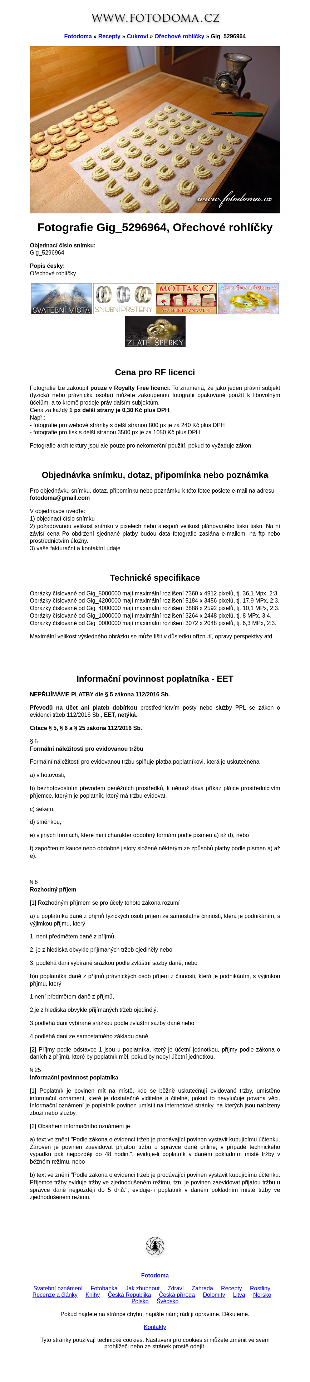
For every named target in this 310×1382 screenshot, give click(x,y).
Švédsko (167, 1301)
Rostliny (260, 1288)
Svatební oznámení (58, 1288)
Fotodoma (78, 36)
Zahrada (202, 1288)
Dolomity (214, 1295)
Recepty (109, 36)
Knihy (92, 1295)
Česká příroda (177, 1295)
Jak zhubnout (142, 1288)
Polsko (140, 1301)
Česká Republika (129, 1295)
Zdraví (176, 1288)
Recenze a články (55, 1295)
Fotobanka (104, 1288)
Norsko (262, 1295)
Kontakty (155, 1327)
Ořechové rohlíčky (179, 36)
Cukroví (137, 36)
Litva (239, 1295)
